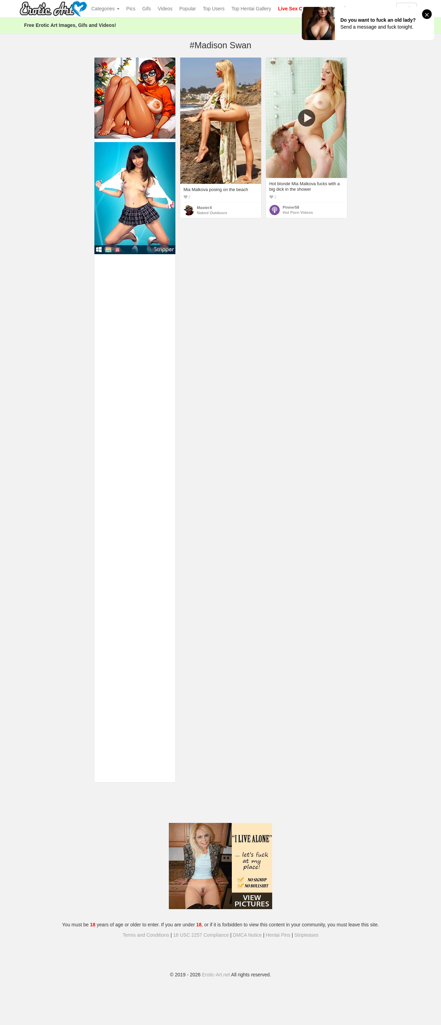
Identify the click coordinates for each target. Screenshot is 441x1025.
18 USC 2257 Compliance (201, 935)
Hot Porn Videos (298, 212)
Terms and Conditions (146, 935)
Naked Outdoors (212, 213)
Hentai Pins (278, 935)
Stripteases (306, 935)
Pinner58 (291, 207)
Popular (188, 8)
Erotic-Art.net (216, 974)
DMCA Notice (247, 935)
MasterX (204, 208)
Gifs (146, 8)
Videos (165, 8)
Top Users (214, 8)
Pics (130, 8)
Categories (105, 8)
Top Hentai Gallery (251, 8)
